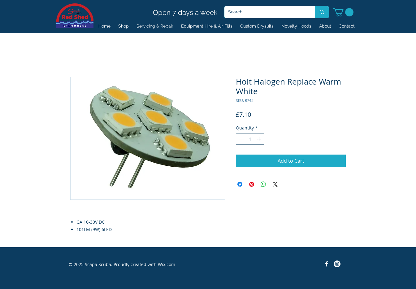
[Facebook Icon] (326, 264)
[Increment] (259, 139)
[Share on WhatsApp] (263, 184)
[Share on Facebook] (240, 184)
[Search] (265, 12)
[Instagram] (337, 264)
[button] (343, 12)
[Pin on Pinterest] (251, 184)
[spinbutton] (250, 139)
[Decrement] (241, 139)
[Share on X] (275, 184)
